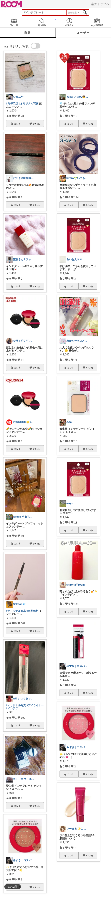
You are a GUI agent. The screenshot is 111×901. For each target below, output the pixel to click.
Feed (14, 22)
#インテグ (12, 708)
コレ (17, 124)
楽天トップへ (100, 4)
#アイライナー (35, 705)
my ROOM (97, 22)
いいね (36, 124)
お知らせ (69, 22)
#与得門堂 (12, 103)
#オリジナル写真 (28, 103)
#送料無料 (32, 610)
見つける (42, 22)
